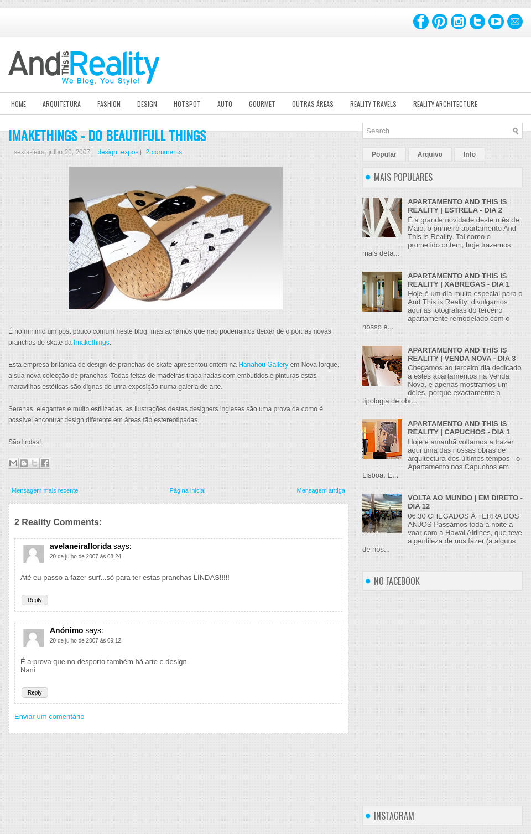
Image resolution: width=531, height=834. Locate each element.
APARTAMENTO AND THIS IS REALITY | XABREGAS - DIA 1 (458, 280)
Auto (224, 103)
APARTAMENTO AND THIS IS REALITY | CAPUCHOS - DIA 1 (459, 427)
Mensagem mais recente (45, 490)
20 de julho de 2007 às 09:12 (85, 641)
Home (18, 103)
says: (122, 546)
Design (147, 103)
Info (470, 154)
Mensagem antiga (321, 490)
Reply (35, 600)
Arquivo (430, 154)
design (107, 152)
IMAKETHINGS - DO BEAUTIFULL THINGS (107, 135)
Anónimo (67, 630)
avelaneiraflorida (80, 546)
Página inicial (188, 490)
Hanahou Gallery (264, 365)
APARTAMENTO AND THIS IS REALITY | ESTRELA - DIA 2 (457, 206)
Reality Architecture (445, 103)
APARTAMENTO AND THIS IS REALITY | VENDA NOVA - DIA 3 (462, 354)
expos (129, 152)
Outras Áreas (313, 103)
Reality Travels (373, 103)
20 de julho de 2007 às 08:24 (85, 556)
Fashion (109, 103)
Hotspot (187, 103)
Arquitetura (62, 103)
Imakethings (92, 342)
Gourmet (262, 103)
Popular (384, 154)
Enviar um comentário (49, 716)
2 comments (164, 152)
